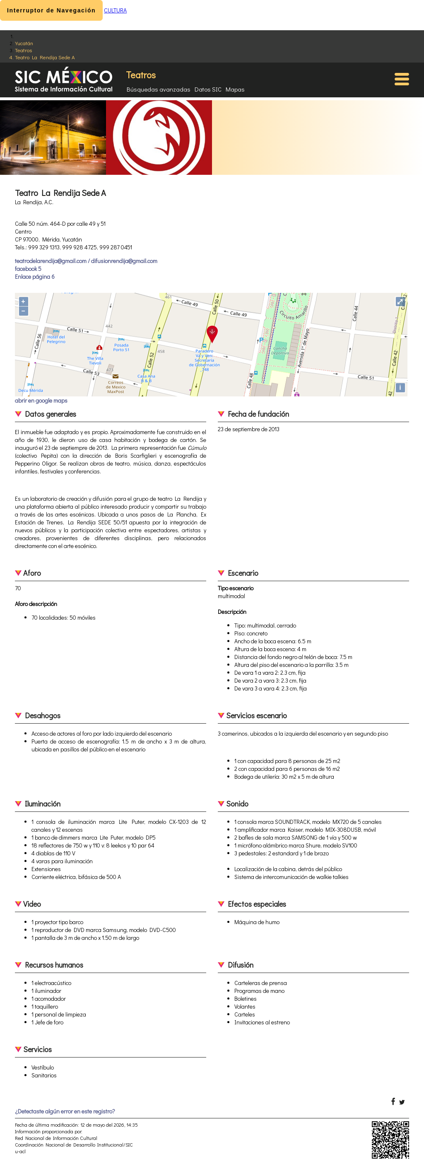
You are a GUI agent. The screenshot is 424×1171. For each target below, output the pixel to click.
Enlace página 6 (35, 276)
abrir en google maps (41, 400)
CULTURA (115, 10)
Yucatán (24, 42)
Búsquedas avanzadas (158, 89)
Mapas (235, 89)
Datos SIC (208, 89)
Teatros (23, 49)
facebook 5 (28, 269)
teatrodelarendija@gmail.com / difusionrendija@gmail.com (86, 261)
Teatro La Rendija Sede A (45, 56)
